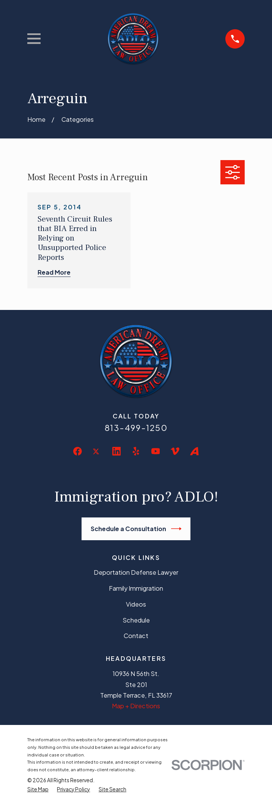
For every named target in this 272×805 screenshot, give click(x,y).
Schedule (136, 620)
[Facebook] (77, 451)
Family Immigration (136, 588)
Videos (136, 604)
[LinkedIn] (116, 451)
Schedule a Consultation (136, 529)
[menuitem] (38, 789)
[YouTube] (155, 451)
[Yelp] (136, 451)
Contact (136, 636)
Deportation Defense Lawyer (136, 572)
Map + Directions (136, 706)
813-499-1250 (136, 428)
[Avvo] (194, 451)
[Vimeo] (175, 451)
